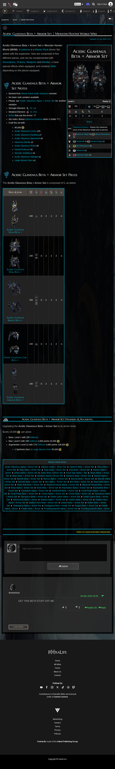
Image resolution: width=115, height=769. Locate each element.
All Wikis (57, 664)
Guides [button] (99, 11)
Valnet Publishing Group (67, 742)
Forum (57, 668)
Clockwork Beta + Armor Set (65, 490)
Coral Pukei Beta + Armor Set (24, 493)
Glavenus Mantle (22, 142)
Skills (89, 121)
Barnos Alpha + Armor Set (55, 479)
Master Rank (42, 49)
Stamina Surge (96, 141)
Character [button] (49, 11)
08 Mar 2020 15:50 (89, 596)
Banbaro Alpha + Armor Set (50, 476)
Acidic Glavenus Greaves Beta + (15, 398)
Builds (11, 115)
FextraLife (41, 742)
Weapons (32, 62)
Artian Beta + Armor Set (52, 473)
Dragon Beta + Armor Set (86, 505)
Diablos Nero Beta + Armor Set (43, 502)
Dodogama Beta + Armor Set (57, 505)
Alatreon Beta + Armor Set (81, 467)
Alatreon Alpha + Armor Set (53, 467)
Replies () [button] (91, 607)
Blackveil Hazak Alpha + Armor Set (63, 485)
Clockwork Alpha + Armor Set (34, 490)
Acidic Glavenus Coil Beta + (15, 359)
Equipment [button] (67, 11)
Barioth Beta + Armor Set (28, 479)
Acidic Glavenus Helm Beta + (15, 231)
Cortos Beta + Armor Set (79, 493)
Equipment (5, 20)
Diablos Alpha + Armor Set (53, 499)
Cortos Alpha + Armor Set (53, 493)
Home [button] (17, 11)
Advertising (57, 719)
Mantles (46, 62)
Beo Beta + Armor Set (80, 482)
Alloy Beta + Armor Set (30, 470)
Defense (34, 437)
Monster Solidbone (23, 153)
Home (57, 661)
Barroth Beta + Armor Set (30, 482)
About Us (57, 672)
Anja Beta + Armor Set (79, 470)
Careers (57, 723)
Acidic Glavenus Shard (25, 146)
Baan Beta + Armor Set (23, 476)
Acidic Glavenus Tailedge (26, 157)
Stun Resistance (82, 146)
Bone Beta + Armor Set (47, 488)
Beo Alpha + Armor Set (55, 482)
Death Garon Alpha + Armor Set (65, 496)
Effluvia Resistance (102, 134)
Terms (57, 726)
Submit (63, 566)
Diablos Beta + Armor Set (80, 499)
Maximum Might (82, 134)
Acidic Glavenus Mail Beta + (15, 271)
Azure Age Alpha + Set (76, 473)
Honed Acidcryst (22, 149)
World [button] (84, 11)
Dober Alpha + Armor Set (72, 502)
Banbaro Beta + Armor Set (78, 476)
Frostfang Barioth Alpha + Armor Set (61, 508)
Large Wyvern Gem (24, 160)
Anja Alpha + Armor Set (55, 470)
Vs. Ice (33, 108)
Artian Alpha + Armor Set (25, 473)
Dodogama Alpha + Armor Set (27, 505)
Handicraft (80, 141)
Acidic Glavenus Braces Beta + (15, 319)
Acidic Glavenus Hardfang (27, 135)
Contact (57, 675)
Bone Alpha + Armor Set (22, 488)
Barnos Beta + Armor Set (82, 479)
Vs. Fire (33, 112)
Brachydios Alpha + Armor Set (76, 488)
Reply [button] (102, 607)
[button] (78, 4)
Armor (15, 20)
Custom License (60, 697)
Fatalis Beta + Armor (30, 508)
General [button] (32, 11)
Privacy (57, 730)
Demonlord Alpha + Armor (25, 499)
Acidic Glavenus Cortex (26, 131)
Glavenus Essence (80, 127)
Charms (21, 62)
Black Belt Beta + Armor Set (30, 485)
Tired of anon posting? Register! (93, 532)
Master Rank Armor (27, 20)
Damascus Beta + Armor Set (34, 496)
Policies (57, 734)
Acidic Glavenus (41, 93)
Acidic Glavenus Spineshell (27, 138)
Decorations (9, 62)
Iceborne (25, 49)
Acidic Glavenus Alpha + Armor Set (37, 101)
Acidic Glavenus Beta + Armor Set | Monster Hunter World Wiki (50, 34)
